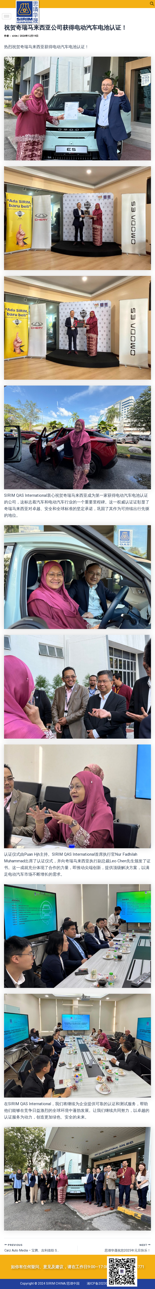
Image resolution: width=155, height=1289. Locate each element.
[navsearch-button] (152, 4)
